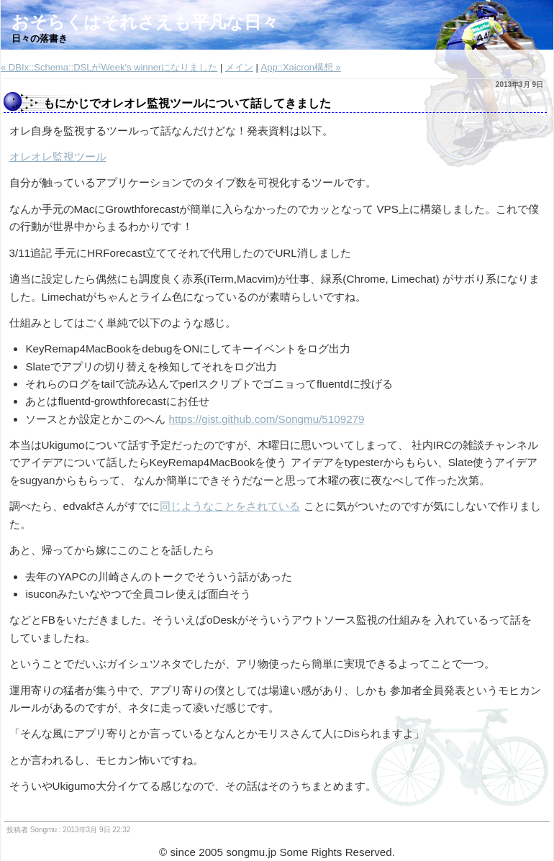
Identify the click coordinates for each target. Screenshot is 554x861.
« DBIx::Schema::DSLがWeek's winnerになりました (109, 67)
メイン (239, 67)
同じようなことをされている (230, 506)
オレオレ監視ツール (57, 156)
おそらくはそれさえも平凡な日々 (145, 22)
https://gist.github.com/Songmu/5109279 (267, 419)
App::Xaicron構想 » (301, 67)
